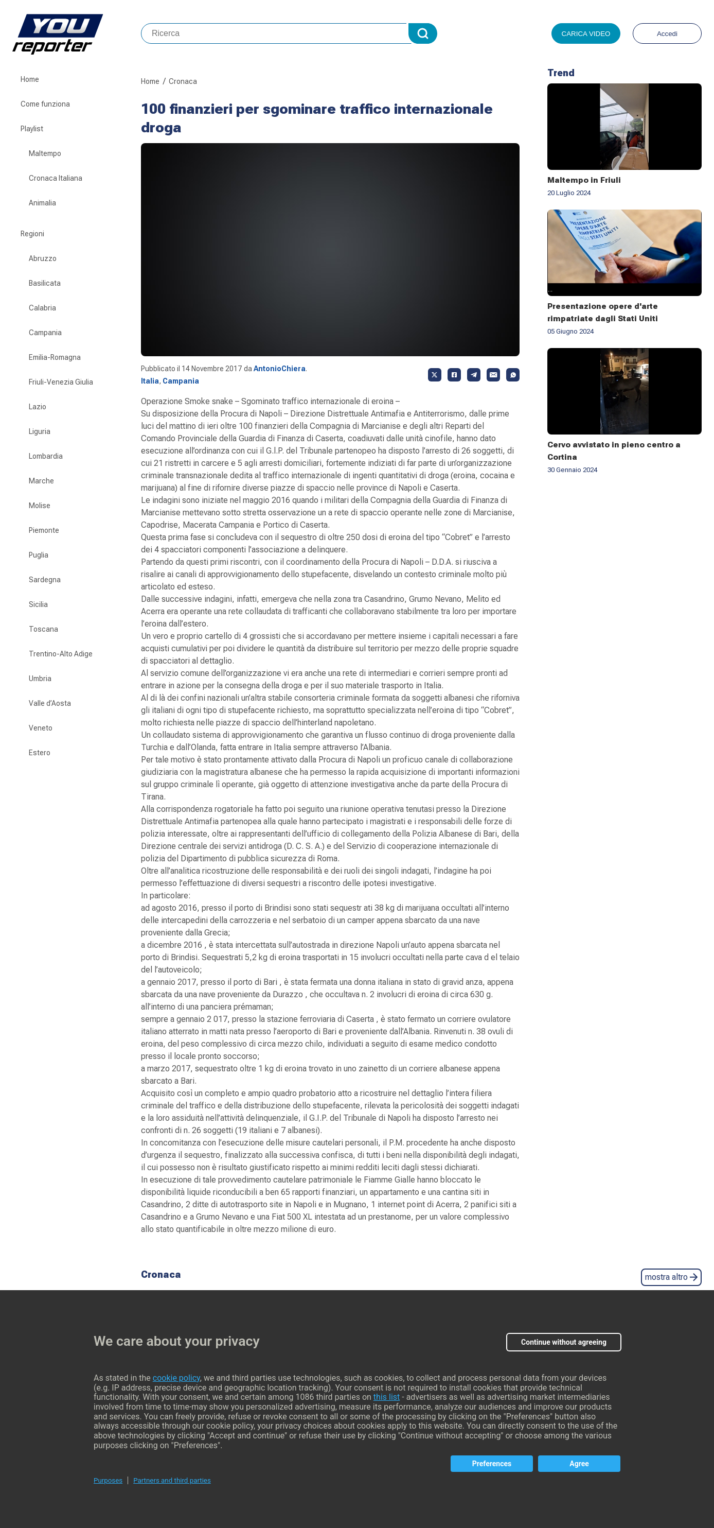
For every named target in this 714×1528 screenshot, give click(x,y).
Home (30, 79)
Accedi (667, 34)
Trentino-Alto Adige (61, 654)
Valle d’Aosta (50, 703)
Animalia (42, 203)
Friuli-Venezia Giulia (61, 382)
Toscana (43, 629)
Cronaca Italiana (55, 178)
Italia (150, 381)
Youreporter (76, 33)
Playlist (32, 129)
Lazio (37, 407)
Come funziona (45, 104)
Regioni (32, 234)
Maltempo (45, 153)
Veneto (40, 728)
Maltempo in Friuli (584, 180)
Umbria (40, 678)
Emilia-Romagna (55, 357)
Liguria (39, 431)
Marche (41, 481)
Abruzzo (43, 258)
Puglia (38, 555)
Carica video (586, 34)
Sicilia (38, 604)
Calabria (42, 308)
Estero (39, 753)
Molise (39, 505)
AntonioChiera (280, 368)
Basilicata (45, 283)
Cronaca (183, 81)
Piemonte (44, 530)
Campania (45, 332)
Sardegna (45, 580)
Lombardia (46, 456)
